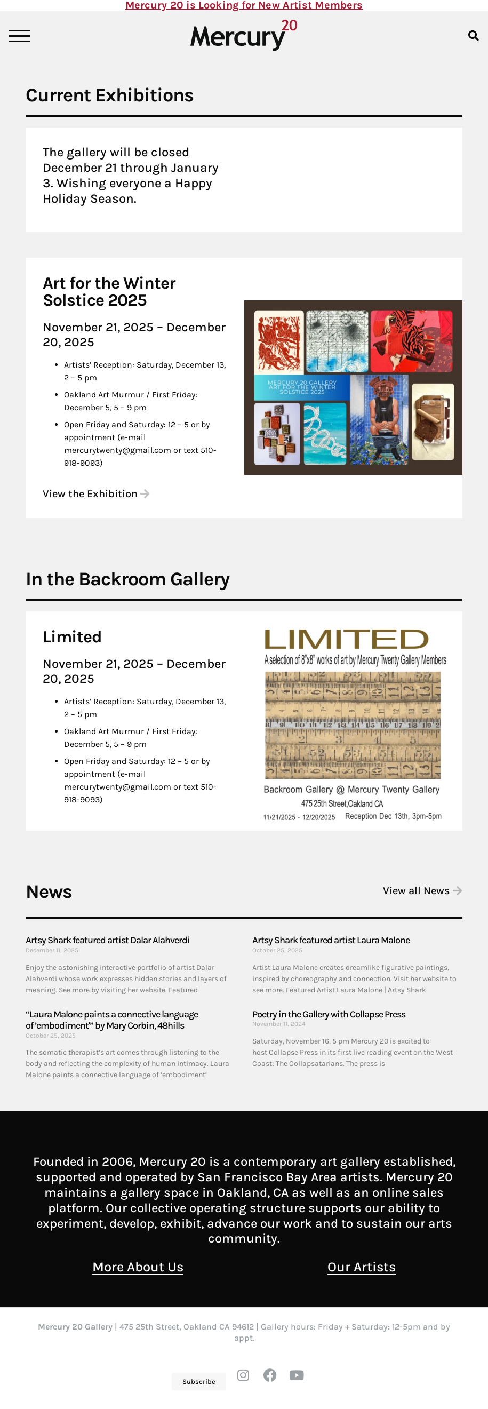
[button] (474, 35)
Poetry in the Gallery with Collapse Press (328, 1014)
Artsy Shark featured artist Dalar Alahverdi (108, 940)
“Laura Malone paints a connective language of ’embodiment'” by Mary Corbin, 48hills (112, 1020)
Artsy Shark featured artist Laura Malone (331, 940)
